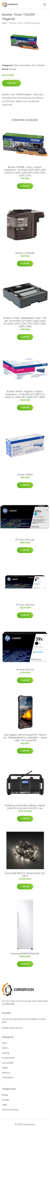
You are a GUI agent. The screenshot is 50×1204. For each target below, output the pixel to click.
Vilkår (4, 1104)
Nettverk (6, 1072)
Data (16, 65)
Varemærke (25, 65)
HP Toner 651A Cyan (25, 539)
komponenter (8, 1058)
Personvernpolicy (10, 1109)
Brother (41, 65)
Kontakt (5, 1100)
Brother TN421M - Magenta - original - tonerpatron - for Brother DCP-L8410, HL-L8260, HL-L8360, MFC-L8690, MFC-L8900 (25, 394)
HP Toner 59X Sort (25, 669)
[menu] (45, 5)
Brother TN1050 (25, 474)
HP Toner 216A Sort (25, 604)
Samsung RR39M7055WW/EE (25, 953)
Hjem (4, 23)
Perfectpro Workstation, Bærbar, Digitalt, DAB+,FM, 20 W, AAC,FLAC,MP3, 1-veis (25, 807)
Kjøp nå (11, 83)
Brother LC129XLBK (25, 253)
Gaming (5, 1053)
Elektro (5, 1048)
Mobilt (5, 1067)
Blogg (5, 1095)
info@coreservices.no (12, 1028)
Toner (34, 65)
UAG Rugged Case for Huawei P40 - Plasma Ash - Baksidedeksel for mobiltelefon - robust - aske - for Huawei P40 (25, 737)
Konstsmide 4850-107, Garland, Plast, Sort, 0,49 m (25, 874)
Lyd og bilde (7, 1062)
